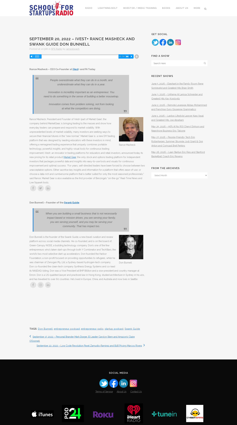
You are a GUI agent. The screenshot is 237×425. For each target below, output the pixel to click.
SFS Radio (56, 49)
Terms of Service (104, 391)
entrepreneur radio (92, 329)
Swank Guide (71, 202)
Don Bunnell (45, 329)
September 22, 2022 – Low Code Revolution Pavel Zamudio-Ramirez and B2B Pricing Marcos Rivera (91, 345)
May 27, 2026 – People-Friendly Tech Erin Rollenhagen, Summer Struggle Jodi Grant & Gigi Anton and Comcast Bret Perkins (177, 141)
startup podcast (114, 329)
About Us (121, 391)
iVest (75, 69)
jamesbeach (72, 49)
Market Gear (70, 157)
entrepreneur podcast (67, 329)
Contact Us (136, 391)
